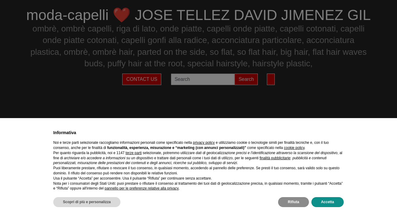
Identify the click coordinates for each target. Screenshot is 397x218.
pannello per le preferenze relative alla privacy (142, 188)
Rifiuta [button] (293, 202)
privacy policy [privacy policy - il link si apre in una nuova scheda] (204, 142)
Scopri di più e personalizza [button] (87, 202)
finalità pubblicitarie (275, 158)
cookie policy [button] (294, 148)
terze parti (134, 153)
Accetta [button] (327, 202)
